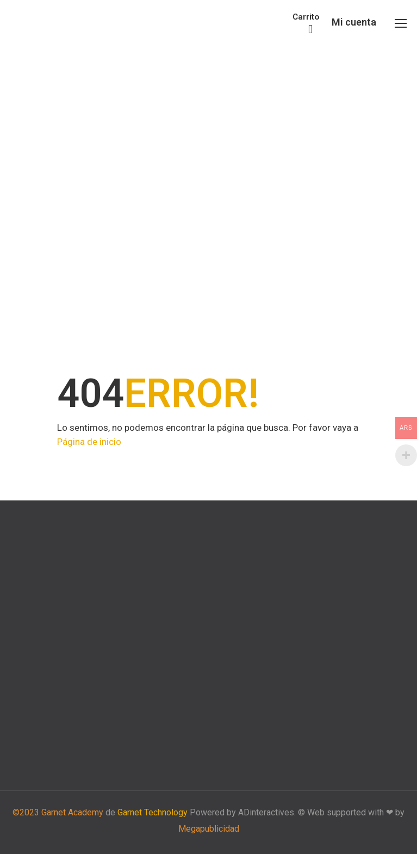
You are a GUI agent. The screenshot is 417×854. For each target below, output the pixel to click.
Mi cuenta (354, 22)
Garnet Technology (152, 812)
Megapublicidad (208, 829)
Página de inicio (89, 441)
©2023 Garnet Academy (58, 812)
